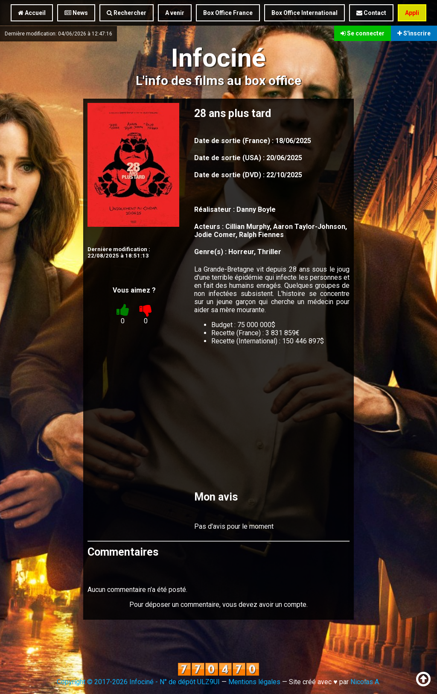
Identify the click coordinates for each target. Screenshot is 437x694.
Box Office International (304, 12)
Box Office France (228, 12)
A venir (174, 12)
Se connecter (363, 33)
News (76, 12)
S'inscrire (414, 33)
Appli (412, 12)
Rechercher (126, 12)
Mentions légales (254, 682)
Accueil (32, 12)
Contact (371, 12)
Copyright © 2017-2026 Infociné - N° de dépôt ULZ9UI (138, 682)
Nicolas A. (365, 682)
